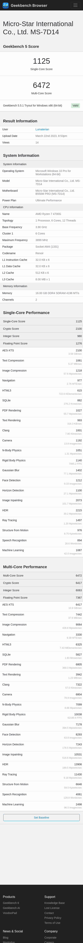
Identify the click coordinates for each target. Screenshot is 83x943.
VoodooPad (10, 913)
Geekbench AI (11, 908)
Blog (5, 937)
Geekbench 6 (11, 902)
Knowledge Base (54, 902)
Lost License (52, 908)
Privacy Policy (52, 917)
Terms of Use (52, 922)
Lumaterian (42, 129)
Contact (49, 913)
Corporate (50, 937)
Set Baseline (41, 817)
